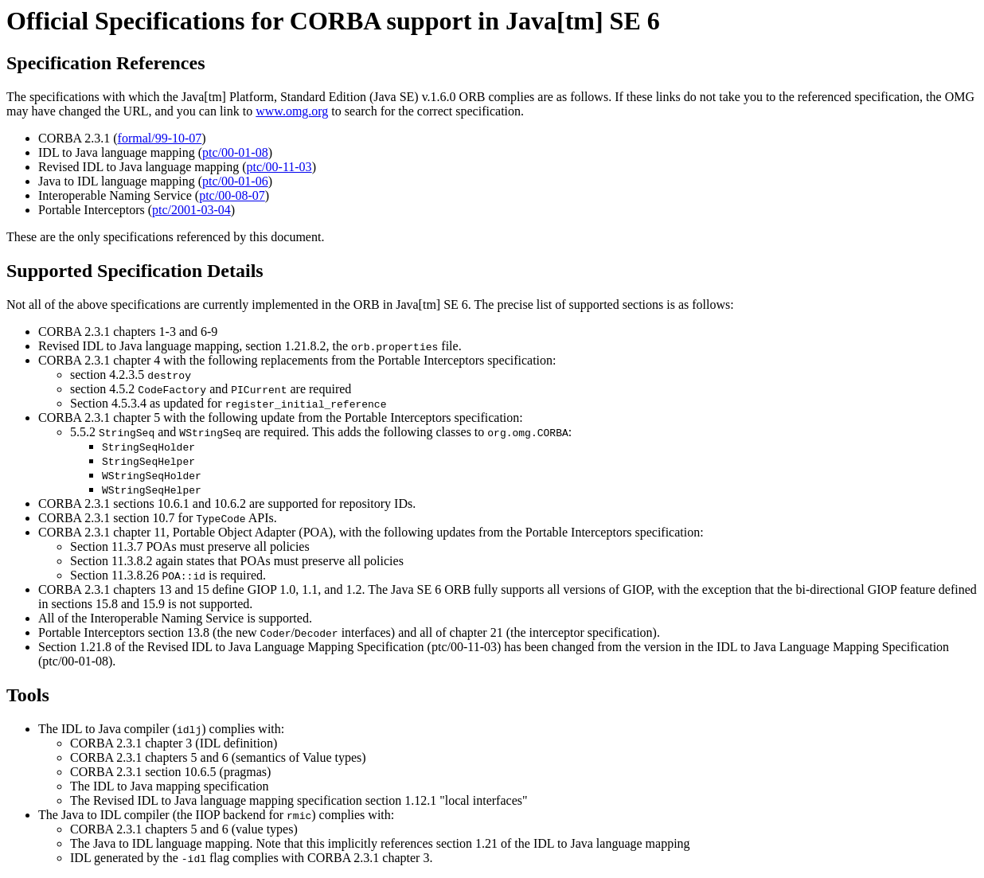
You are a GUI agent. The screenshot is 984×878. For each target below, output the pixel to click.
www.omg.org (292, 111)
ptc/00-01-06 (235, 181)
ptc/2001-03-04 (191, 210)
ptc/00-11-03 (279, 167)
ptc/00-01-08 (235, 152)
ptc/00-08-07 (232, 195)
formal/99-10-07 (160, 138)
